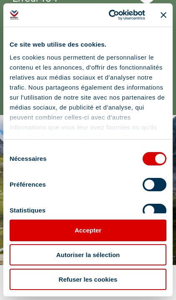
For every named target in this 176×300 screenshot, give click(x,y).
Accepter (88, 230)
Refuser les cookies (88, 279)
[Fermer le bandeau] (163, 15)
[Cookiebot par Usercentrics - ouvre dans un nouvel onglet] (110, 15)
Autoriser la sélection (88, 254)
